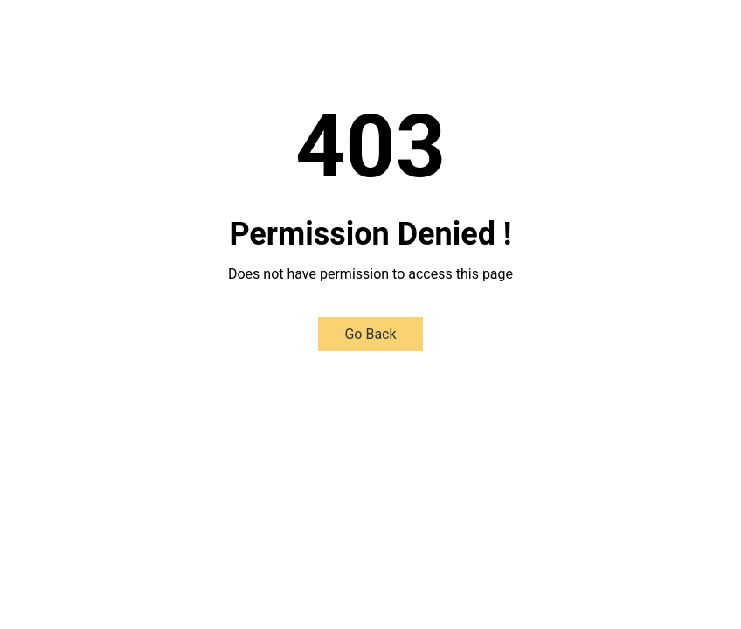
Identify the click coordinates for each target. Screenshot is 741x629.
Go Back (370, 334)
